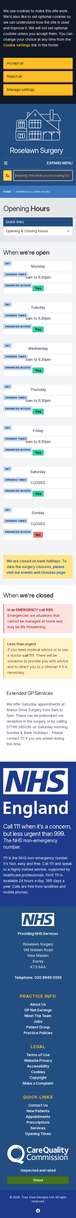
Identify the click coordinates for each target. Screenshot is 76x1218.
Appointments (38, 1116)
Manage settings (21, 89)
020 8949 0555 (48, 977)
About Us (38, 1004)
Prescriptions (38, 1122)
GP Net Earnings (38, 1010)
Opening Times (38, 1134)
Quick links (15, 222)
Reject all (14, 76)
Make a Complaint (38, 1083)
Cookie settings (16, 45)
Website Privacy (38, 1060)
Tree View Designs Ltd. (38, 1197)
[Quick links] (38, 231)
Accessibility (38, 1066)
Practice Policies (38, 1033)
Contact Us (38, 1105)
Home (7, 191)
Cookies (38, 1072)
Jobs (38, 1021)
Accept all (15, 63)
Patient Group (38, 1027)
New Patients (38, 1111)
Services (38, 1128)
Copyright (38, 1077)
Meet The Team (38, 1016)
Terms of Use (38, 1055)
